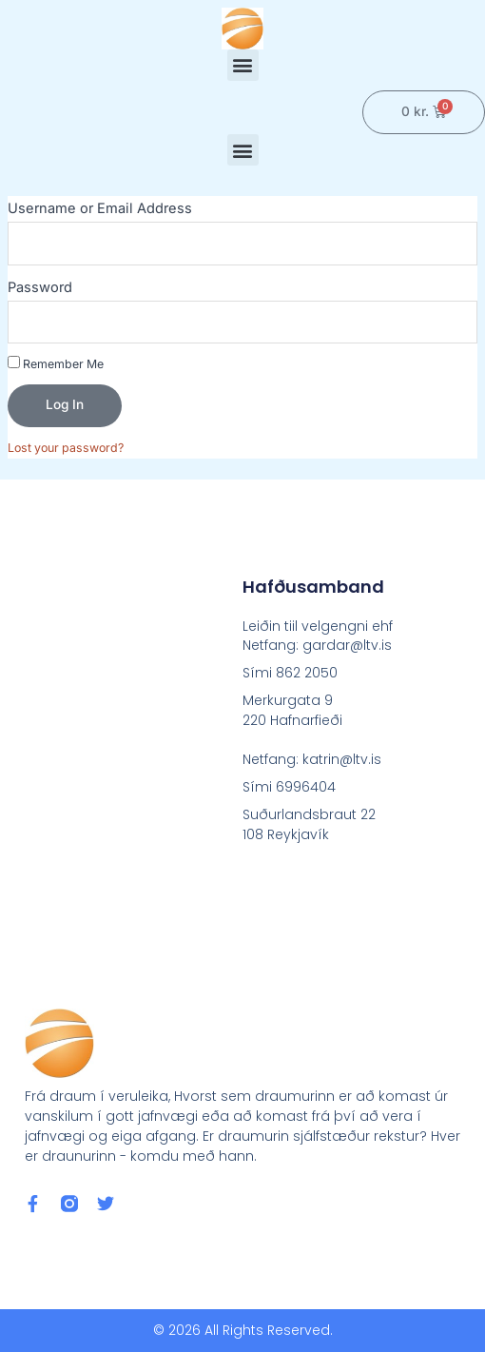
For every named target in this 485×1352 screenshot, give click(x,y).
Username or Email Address (100, 208)
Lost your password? (66, 448)
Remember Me (56, 363)
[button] (243, 65)
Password (40, 287)
